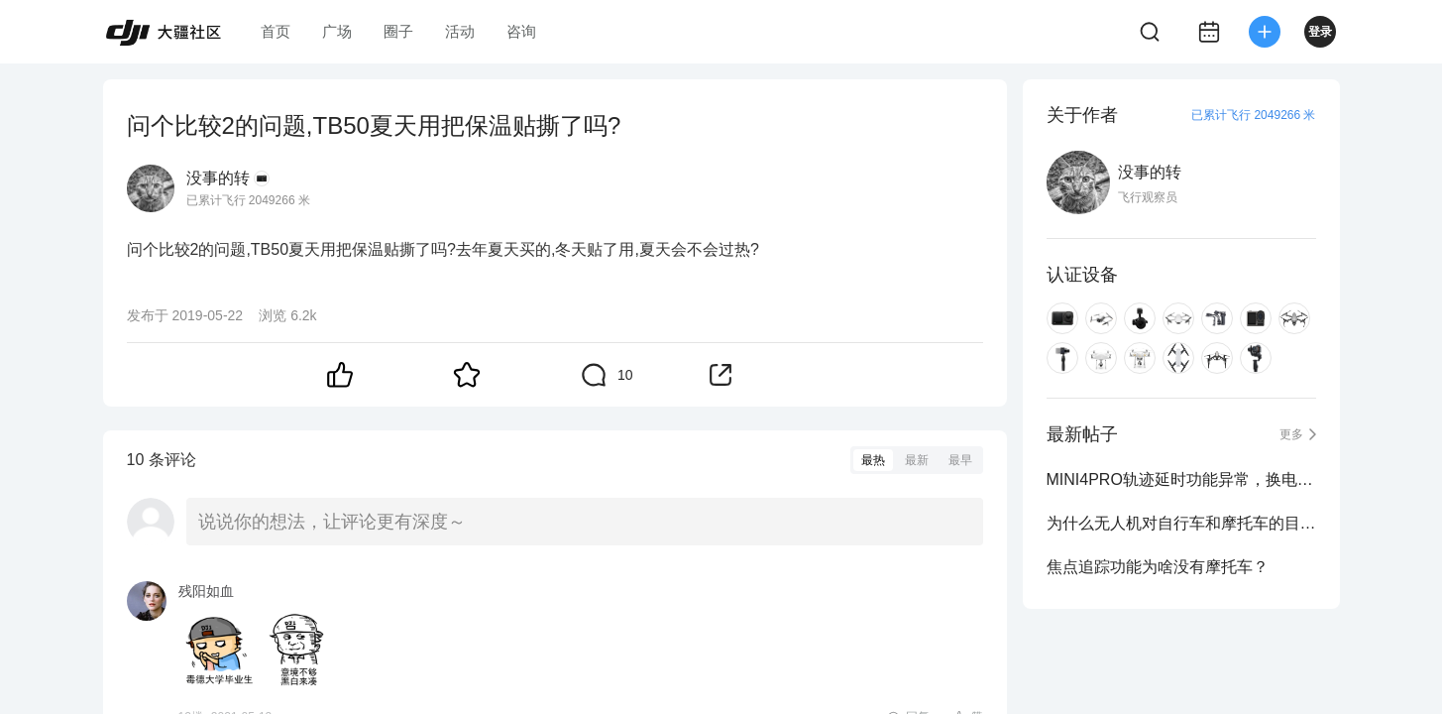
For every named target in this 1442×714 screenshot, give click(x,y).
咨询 (521, 31)
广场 (337, 31)
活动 (460, 31)
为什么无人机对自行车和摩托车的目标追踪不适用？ (1181, 523)
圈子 (398, 31)
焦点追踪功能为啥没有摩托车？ (1158, 566)
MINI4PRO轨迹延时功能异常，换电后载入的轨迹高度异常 (1181, 479)
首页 (275, 31)
